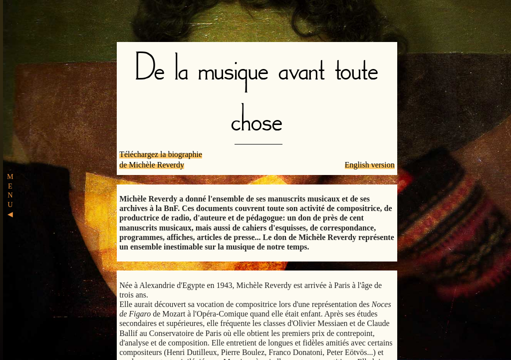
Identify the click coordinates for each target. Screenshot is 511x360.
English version (370, 164)
